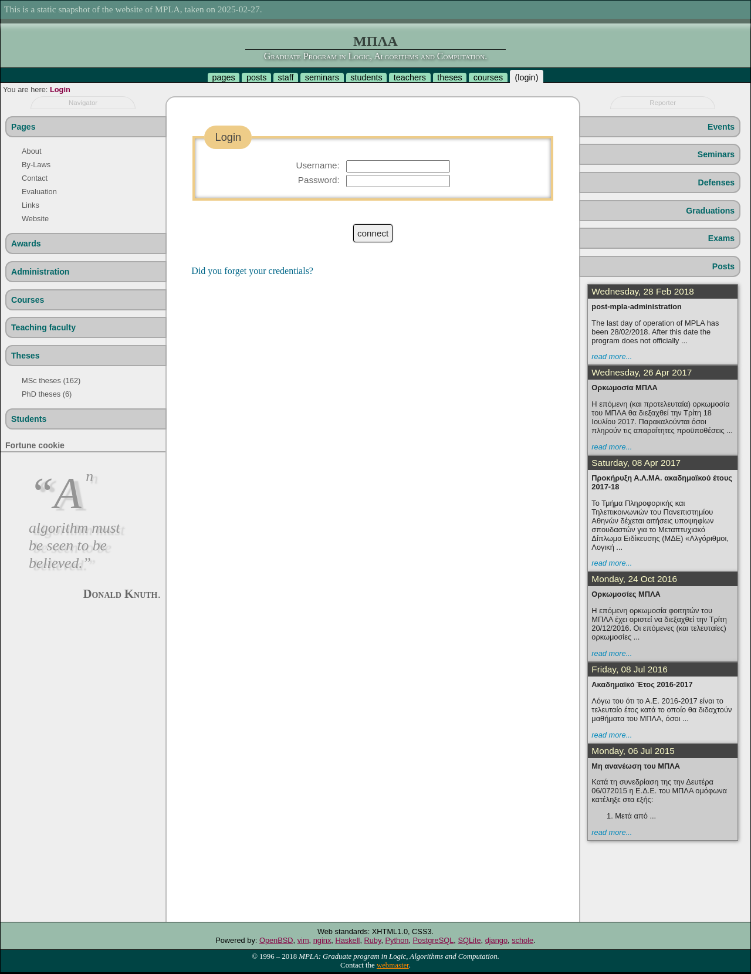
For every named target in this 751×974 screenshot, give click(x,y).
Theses (25, 355)
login (526, 77)
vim (303, 940)
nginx (322, 940)
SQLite (469, 940)
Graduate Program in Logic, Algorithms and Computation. (375, 56)
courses (488, 77)
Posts (723, 266)
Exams (721, 238)
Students (28, 419)
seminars (322, 77)
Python (397, 940)
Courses (27, 300)
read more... (611, 356)
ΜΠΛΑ (375, 41)
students (366, 77)
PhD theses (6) (47, 394)
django (496, 940)
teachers (410, 77)
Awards (26, 243)
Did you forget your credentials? (252, 271)
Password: (319, 180)
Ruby (372, 940)
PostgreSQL (433, 940)
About (31, 151)
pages (223, 77)
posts (256, 77)
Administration (40, 271)
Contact (35, 178)
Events (721, 126)
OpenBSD (276, 940)
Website (35, 218)
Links (30, 205)
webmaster (393, 965)
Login (60, 89)
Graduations (710, 210)
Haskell (347, 940)
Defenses (716, 182)
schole (522, 940)
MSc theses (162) (51, 380)
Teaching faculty (43, 327)
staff (286, 77)
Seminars (716, 154)
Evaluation (39, 191)
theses (449, 77)
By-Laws (36, 164)
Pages (23, 126)
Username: (317, 165)
